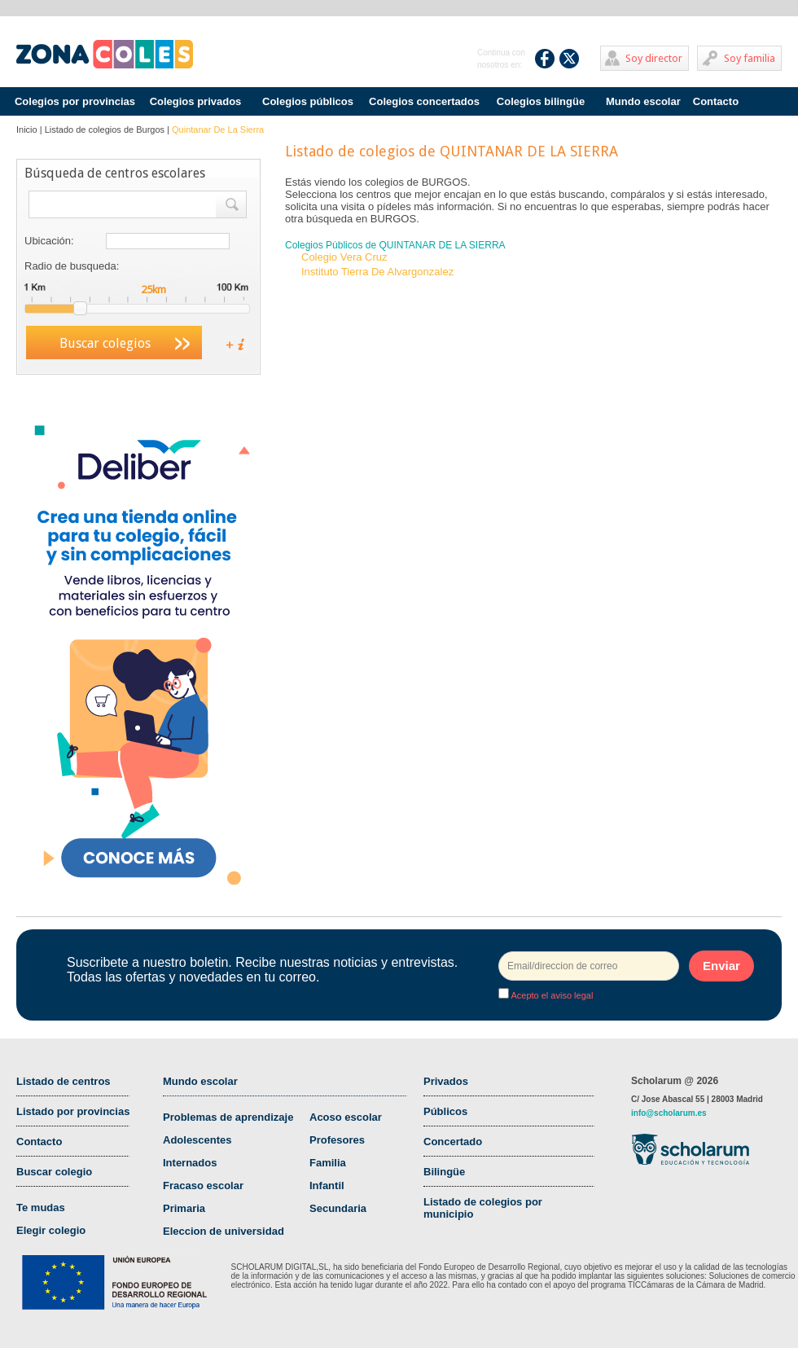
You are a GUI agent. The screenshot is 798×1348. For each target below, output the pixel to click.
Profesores (337, 1140)
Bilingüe (444, 1172)
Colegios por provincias (75, 101)
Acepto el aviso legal (551, 995)
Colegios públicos (307, 101)
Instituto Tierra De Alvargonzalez (377, 272)
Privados (445, 1081)
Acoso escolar (345, 1117)
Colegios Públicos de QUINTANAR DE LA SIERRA (395, 245)
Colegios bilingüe (541, 101)
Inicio (26, 129)
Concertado (452, 1141)
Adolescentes (197, 1140)
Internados (190, 1163)
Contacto (716, 101)
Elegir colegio (51, 1230)
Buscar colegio (54, 1172)
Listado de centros (63, 1081)
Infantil (326, 1185)
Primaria (184, 1208)
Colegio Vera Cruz (344, 257)
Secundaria (337, 1208)
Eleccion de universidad (223, 1231)
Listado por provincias (72, 1111)
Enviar (721, 966)
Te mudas (40, 1207)
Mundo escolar (643, 101)
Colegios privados (196, 101)
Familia (327, 1163)
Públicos (445, 1111)
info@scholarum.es (669, 1113)
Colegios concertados (424, 101)
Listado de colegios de (104, 129)
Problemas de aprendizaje (228, 1117)
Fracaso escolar (203, 1185)
